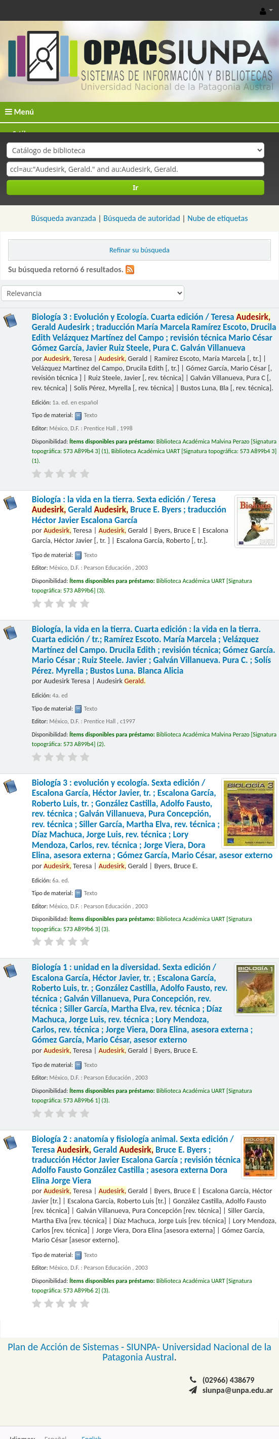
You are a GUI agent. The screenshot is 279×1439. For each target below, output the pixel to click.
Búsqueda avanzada (63, 218)
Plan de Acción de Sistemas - (67, 1347)
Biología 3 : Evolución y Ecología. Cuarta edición (154, 332)
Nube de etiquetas (217, 218)
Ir (135, 187)
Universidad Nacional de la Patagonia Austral (186, 1352)
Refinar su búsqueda (139, 249)
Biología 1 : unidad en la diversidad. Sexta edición (142, 1003)
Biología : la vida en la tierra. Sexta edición (129, 510)
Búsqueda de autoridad (141, 218)
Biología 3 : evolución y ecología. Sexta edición (152, 819)
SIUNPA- (145, 1347)
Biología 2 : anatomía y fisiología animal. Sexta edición (136, 1160)
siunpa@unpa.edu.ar (238, 1390)
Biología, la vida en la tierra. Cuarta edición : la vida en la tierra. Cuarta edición (153, 650)
